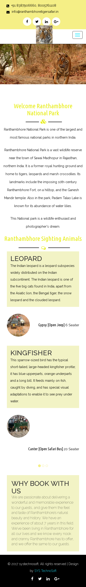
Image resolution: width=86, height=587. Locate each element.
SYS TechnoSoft (45, 571)
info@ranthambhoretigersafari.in (35, 11)
